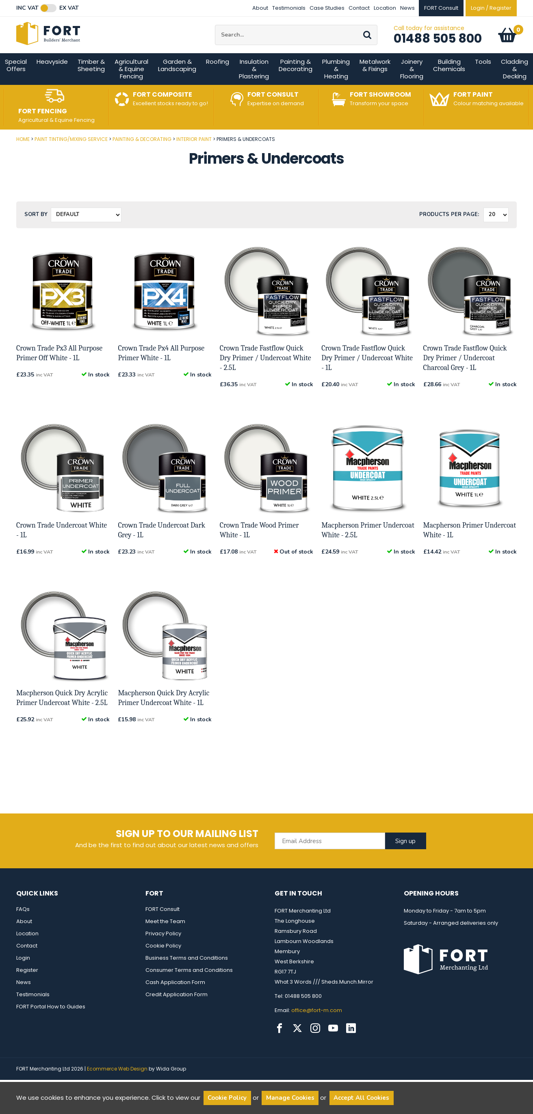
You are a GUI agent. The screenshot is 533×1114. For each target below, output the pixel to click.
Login (23, 976)
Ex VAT (69, 8)
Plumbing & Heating (336, 86)
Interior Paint (194, 157)
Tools (483, 79)
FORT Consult (162, 927)
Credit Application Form (176, 1012)
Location (385, 8)
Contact (359, 8)
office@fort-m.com (316, 1028)
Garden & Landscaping (177, 83)
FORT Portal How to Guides (50, 1024)
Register (27, 988)
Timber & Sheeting (91, 83)
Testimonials (289, 8)
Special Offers (16, 83)
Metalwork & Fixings (375, 83)
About (260, 8)
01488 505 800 (438, 47)
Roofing (217, 79)
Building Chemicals (449, 83)
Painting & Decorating (295, 83)
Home (23, 157)
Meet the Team (165, 939)
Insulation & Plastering (254, 86)
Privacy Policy (163, 951)
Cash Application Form (175, 1000)
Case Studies (327, 8)
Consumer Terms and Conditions (189, 988)
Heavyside (52, 79)
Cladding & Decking (514, 86)
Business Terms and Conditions (186, 976)
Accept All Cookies (361, 1098)
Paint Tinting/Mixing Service (71, 157)
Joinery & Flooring (411, 86)
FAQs (23, 927)
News (407, 8)
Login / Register (491, 8)
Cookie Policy (163, 963)
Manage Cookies (290, 1098)
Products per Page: (449, 232)
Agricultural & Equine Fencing (131, 86)
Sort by (36, 232)
